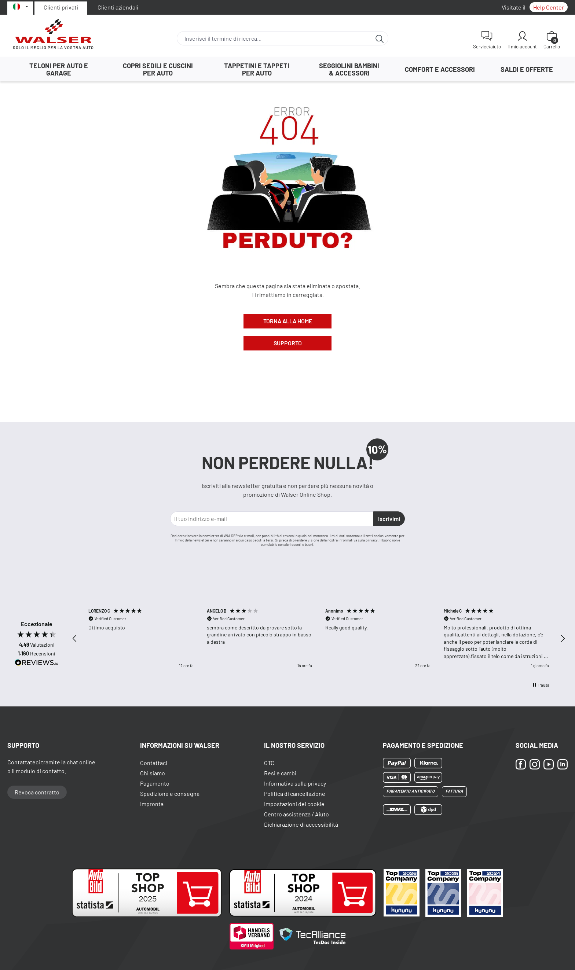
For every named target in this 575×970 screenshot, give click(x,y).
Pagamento (154, 783)
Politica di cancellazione (294, 793)
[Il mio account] (522, 40)
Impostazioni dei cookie (294, 803)
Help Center (548, 7)
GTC (269, 762)
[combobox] (274, 38)
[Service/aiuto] (487, 40)
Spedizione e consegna (169, 793)
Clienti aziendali (118, 7)
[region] (318, 638)
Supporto (288, 342)
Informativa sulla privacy (295, 783)
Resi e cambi (280, 772)
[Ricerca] (379, 38)
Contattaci (153, 762)
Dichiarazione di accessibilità (301, 824)
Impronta (152, 803)
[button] (75, 638)
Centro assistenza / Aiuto (296, 814)
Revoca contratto (37, 792)
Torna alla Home (287, 320)
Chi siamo (152, 772)
